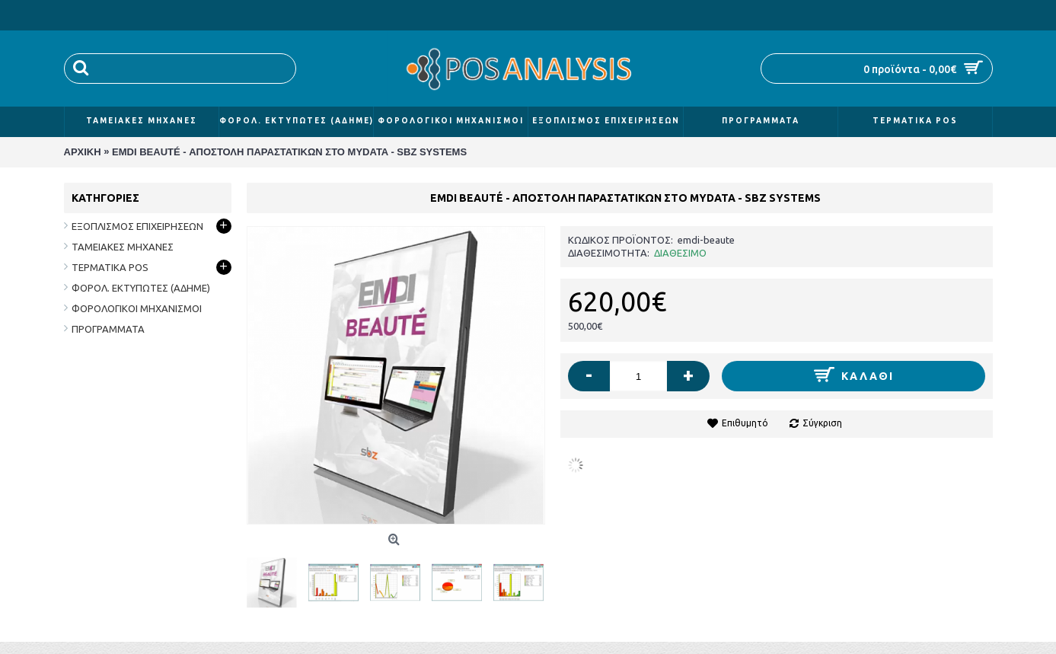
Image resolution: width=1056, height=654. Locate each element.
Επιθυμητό (745, 423)
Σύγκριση (822, 423)
